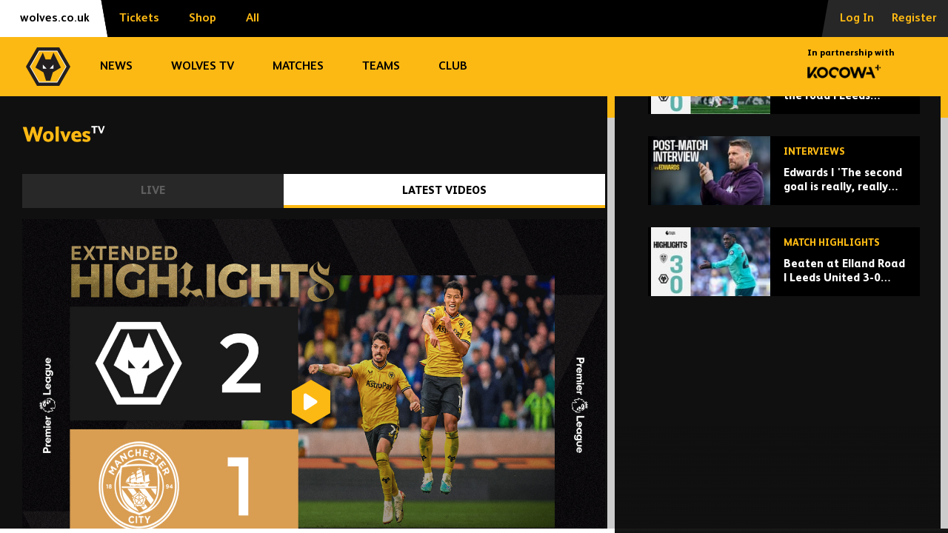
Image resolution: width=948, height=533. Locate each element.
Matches (298, 67)
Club (452, 67)
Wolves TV (202, 67)
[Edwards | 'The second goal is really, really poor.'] (784, 286)
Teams (381, 67)
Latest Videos (444, 190)
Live (153, 190)
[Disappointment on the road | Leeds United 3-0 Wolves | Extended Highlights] (784, 195)
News (116, 67)
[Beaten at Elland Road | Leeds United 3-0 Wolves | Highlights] (784, 377)
